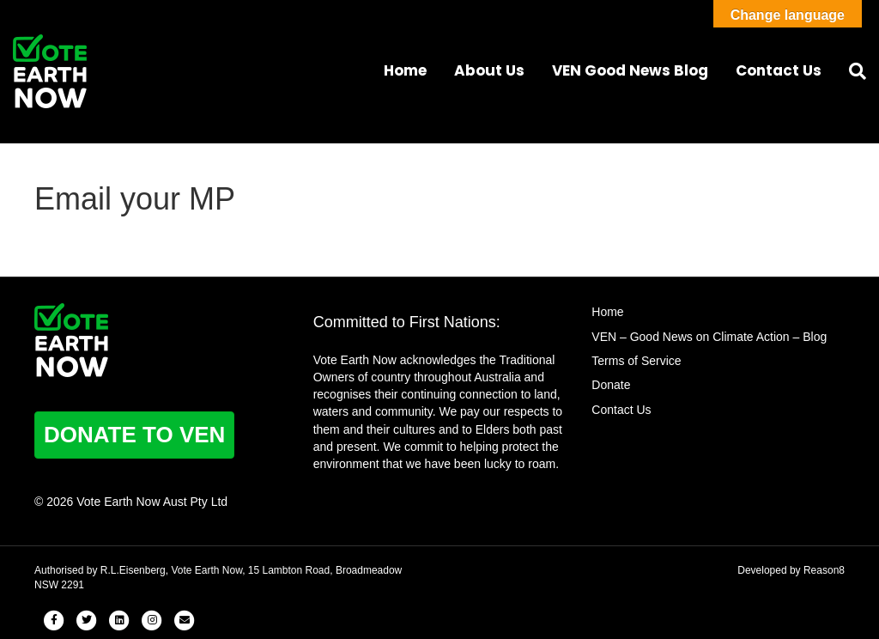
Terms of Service (636, 361)
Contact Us (778, 70)
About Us (489, 70)
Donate (610, 385)
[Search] (850, 71)
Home (405, 70)
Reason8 (824, 570)
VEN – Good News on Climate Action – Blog (709, 337)
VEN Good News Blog (630, 70)
